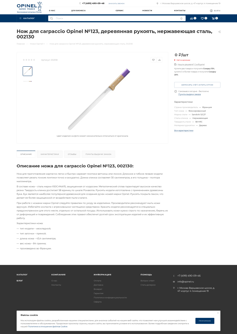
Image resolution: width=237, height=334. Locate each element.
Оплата (97, 280)
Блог (20, 280)
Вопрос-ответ (147, 280)
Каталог (22, 274)
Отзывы (72, 154)
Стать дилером (148, 285)
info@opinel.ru (185, 281)
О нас (54, 280)
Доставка (98, 285)
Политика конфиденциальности (110, 297)
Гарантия (98, 293)
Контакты (56, 285)
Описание (26, 154)
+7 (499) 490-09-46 (93, 3)
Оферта (98, 302)
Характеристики (50, 154)
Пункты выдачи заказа (98, 154)
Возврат (98, 289)
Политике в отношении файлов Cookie (47, 326)
